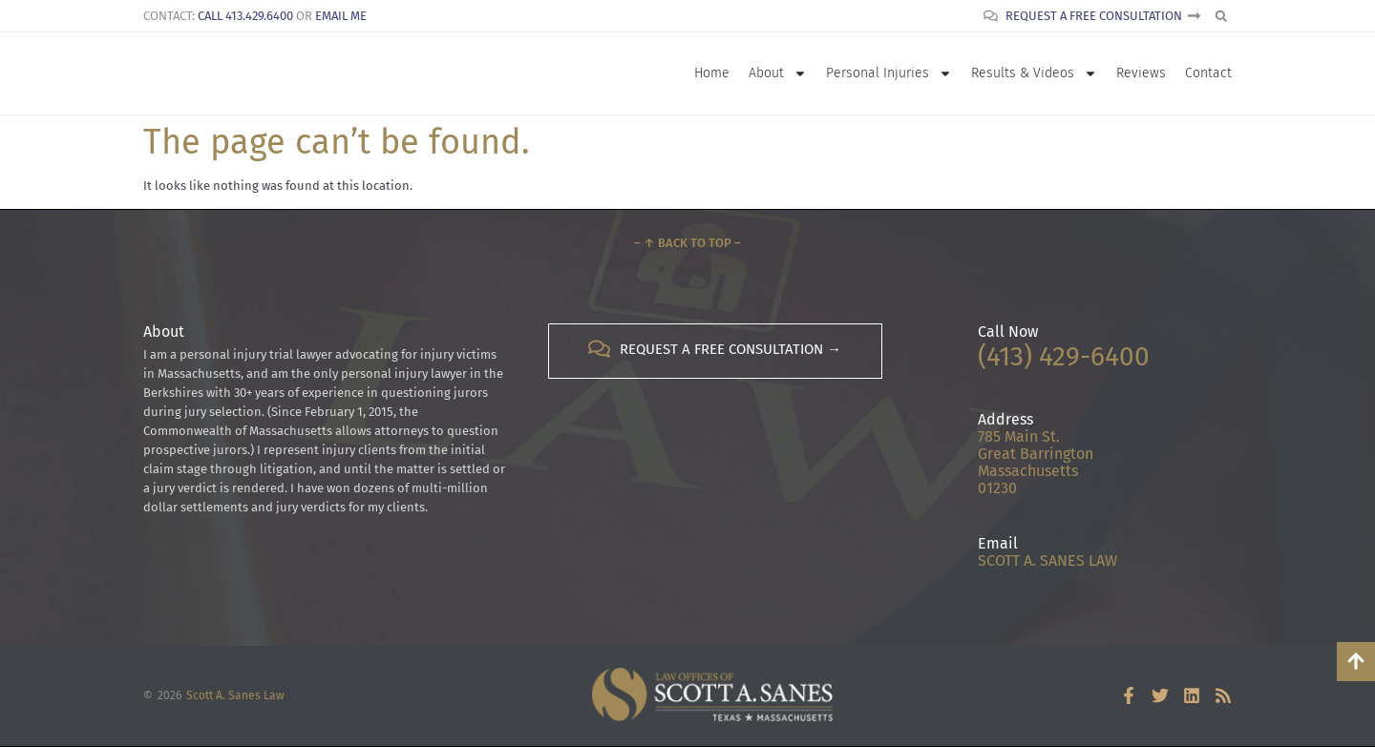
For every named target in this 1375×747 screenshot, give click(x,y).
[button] (1221, 16)
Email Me (341, 16)
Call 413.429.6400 (245, 16)
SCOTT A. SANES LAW (1047, 560)
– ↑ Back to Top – (687, 243)
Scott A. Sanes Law (235, 695)
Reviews (1141, 73)
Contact (1208, 73)
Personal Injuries (889, 73)
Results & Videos (1034, 73)
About (778, 73)
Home (712, 73)
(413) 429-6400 (1064, 356)
